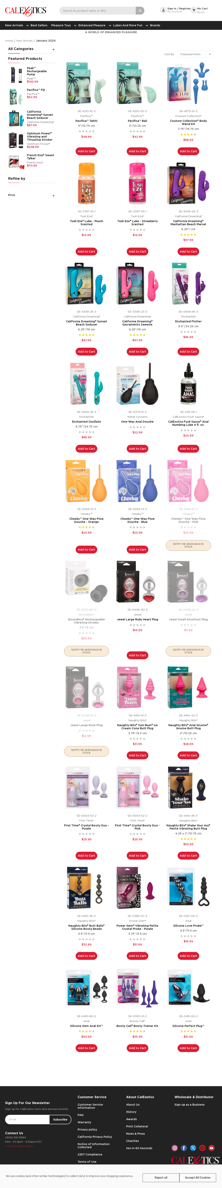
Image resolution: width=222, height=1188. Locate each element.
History (131, 1111)
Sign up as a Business (189, 1104)
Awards (131, 1119)
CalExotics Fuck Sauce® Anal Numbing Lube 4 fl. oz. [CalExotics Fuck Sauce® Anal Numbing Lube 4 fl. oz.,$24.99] (188, 423)
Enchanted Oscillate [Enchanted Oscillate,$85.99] (86, 421)
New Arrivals (16, 25)
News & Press (135, 1133)
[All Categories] (31, 50)
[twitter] (193, 1148)
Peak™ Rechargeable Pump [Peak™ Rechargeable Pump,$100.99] (37, 71)
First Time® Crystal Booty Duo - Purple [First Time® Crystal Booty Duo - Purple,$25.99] (86, 827)
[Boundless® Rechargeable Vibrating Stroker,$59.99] (86, 581)
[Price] (31, 195)
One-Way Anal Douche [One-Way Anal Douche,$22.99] (137, 421)
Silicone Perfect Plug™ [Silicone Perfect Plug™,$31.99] (188, 1026)
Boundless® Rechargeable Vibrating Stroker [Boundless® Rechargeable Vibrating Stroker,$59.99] (86, 621)
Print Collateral (137, 1126)
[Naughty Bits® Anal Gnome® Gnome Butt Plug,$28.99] (188, 687)
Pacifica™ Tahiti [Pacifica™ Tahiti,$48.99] (86, 120)
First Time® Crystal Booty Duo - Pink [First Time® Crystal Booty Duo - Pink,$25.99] (137, 827)
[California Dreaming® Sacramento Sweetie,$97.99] (137, 283)
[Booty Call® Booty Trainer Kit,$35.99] (137, 988)
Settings (131, 1174)
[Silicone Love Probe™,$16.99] (188, 887)
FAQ (80, 1115)
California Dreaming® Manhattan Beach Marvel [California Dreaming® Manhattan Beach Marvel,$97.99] (188, 223)
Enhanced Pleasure (93, 25)
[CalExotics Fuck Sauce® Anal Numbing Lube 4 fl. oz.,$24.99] (188, 383)
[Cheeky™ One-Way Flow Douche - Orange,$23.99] (86, 480)
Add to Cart (86, 151)
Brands (155, 25)
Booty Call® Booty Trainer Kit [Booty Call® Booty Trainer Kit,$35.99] (137, 1026)
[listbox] (195, 54)
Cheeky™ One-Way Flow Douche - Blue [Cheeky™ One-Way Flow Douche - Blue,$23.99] (137, 520)
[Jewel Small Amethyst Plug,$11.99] (188, 581)
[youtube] (211, 1148)
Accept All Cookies (198, 1177)
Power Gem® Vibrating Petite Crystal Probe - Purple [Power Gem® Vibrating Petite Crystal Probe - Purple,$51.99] (137, 927)
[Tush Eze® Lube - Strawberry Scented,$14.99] (137, 183)
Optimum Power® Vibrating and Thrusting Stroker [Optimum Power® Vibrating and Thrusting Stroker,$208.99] (39, 136)
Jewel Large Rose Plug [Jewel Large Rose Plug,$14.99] (86, 725)
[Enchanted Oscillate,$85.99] (86, 383)
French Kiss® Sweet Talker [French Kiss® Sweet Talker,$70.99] (40, 157)
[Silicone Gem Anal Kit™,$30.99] (86, 988)
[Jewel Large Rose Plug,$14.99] (86, 687)
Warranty (84, 1122)
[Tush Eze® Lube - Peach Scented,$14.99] (86, 183)
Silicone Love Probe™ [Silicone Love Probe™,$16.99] (188, 925)
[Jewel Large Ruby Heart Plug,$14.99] (137, 581)
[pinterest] (202, 1148)
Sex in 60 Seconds (139, 1148)
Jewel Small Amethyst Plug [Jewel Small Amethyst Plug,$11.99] (188, 619)
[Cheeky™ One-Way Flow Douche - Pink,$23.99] (188, 480)
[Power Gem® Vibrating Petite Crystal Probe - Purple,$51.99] (137, 887)
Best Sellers (39, 25)
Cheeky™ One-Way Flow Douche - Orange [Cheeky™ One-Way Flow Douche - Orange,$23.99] (86, 520)
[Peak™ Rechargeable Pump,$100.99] (16, 75)
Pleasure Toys (62, 25)
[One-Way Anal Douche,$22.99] (137, 383)
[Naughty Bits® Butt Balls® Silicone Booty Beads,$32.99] (86, 887)
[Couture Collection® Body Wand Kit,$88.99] (188, 83)
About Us (132, 1104)
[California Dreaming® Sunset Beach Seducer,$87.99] (16, 118)
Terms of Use (87, 1161)
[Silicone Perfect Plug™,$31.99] (188, 988)
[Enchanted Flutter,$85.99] (188, 283)
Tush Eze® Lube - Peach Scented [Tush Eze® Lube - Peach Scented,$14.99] (86, 223)
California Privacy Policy (95, 1136)
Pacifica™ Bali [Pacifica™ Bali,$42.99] (137, 120)
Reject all (161, 1177)
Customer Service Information (90, 1106)
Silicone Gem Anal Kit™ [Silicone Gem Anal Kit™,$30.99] (86, 1026)
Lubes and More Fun (129, 25)
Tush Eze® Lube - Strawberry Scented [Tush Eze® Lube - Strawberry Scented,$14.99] (137, 223)
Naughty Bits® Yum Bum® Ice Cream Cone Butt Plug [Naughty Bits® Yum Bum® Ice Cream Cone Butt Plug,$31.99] (137, 727)
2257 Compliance (90, 1154)
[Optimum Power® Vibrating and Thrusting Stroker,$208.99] (16, 140)
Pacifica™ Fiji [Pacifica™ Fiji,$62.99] (36, 89)
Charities (132, 1140)
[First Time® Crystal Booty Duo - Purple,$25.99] (86, 787)
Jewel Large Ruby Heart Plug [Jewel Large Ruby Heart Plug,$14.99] (137, 619)
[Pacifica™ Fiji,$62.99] (16, 96)
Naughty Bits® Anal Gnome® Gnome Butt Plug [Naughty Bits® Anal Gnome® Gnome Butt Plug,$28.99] (188, 727)
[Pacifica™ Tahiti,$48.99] (86, 83)
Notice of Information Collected (94, 1145)
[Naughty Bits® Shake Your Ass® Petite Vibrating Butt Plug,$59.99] (188, 787)
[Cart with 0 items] (204, 10)
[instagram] (175, 1148)
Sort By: (169, 54)
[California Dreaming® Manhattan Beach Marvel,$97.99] (188, 183)
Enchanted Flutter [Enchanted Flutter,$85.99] (188, 321)
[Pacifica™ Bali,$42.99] (137, 83)
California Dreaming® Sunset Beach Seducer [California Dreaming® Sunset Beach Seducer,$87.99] (40, 114)
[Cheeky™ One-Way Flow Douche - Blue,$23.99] (137, 480)
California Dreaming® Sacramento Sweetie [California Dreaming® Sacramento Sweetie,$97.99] (137, 323)
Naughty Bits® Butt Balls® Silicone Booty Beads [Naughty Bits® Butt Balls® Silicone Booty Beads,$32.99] (86, 927)
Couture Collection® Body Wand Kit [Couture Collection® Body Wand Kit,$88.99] (188, 122)
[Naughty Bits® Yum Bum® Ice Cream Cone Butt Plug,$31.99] (137, 687)
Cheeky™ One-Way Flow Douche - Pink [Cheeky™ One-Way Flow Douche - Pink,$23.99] (188, 520)
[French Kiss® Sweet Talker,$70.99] (16, 162)
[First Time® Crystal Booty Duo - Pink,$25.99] (137, 787)
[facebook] (184, 1148)
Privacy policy (87, 1129)
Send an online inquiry (19, 1146)
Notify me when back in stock (188, 545)
